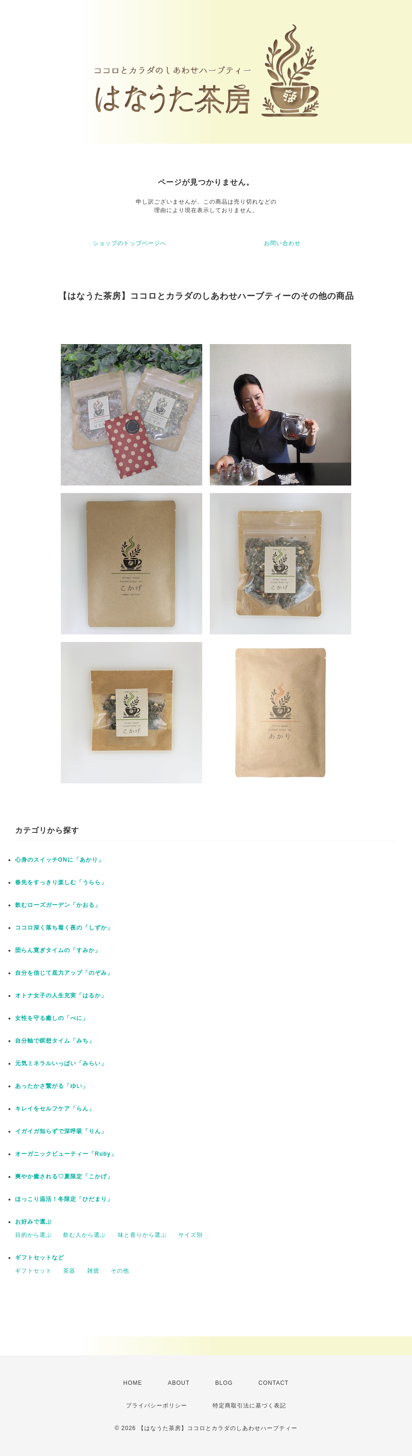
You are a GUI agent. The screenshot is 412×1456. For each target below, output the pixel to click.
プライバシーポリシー (156, 1405)
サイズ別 (190, 1235)
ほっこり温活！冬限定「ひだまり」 (64, 1199)
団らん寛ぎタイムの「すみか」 (58, 950)
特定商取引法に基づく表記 (249, 1405)
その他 (120, 1270)
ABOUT (179, 1383)
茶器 (69, 1270)
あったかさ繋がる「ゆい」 (52, 1086)
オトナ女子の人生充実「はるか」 (61, 995)
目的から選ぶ (33, 1235)
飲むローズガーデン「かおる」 (58, 905)
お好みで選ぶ (33, 1221)
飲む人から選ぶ (84, 1235)
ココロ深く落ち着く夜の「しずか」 (64, 927)
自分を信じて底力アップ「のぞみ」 (64, 973)
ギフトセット (33, 1270)
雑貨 (93, 1270)
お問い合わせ (282, 243)
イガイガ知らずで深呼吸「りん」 (61, 1131)
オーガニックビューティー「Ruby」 (66, 1154)
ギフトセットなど (39, 1257)
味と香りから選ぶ (142, 1235)
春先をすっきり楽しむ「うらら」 (61, 882)
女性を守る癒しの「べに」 (52, 1018)
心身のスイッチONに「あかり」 (59, 859)
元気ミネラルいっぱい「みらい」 (61, 1063)
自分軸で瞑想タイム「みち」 (55, 1040)
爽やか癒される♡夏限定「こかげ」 (64, 1176)
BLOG (224, 1383)
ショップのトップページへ (129, 243)
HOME (133, 1383)
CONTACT (273, 1383)
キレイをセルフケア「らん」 (55, 1108)
